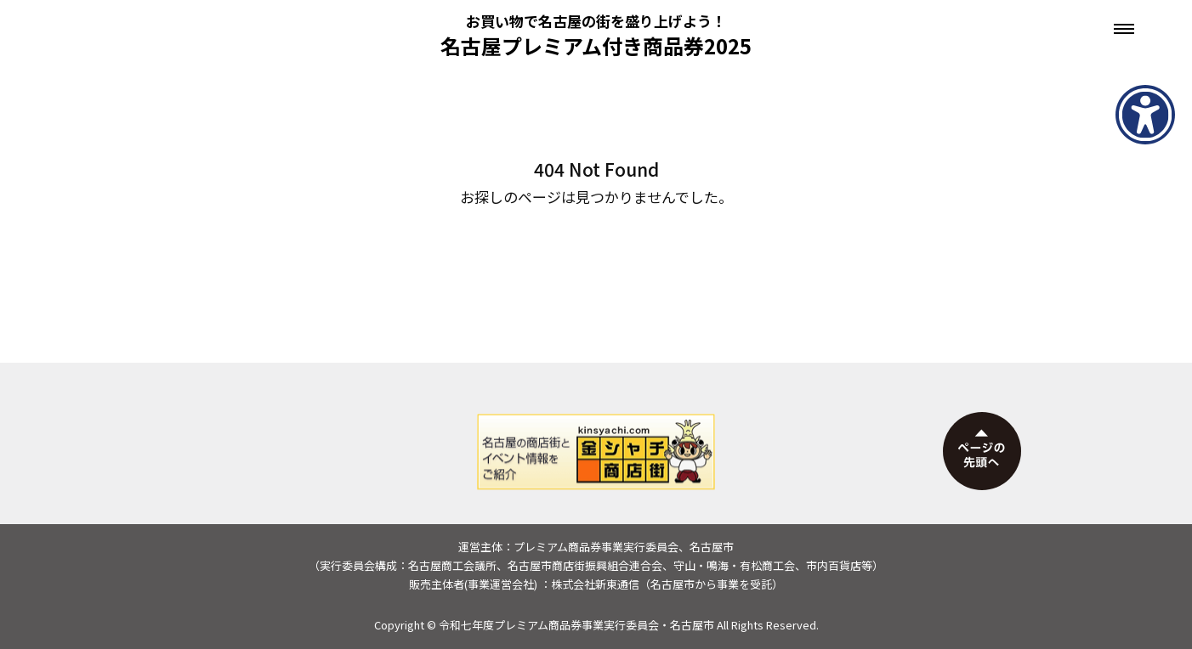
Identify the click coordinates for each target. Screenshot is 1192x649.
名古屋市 (692, 625)
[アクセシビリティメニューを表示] (1145, 114)
